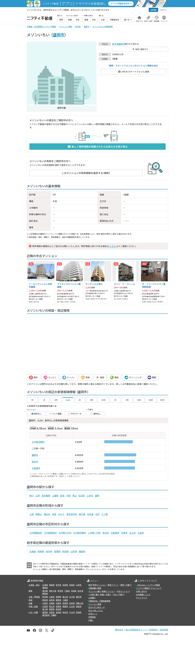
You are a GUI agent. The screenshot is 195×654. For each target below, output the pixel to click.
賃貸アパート (113, 585)
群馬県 (45, 593)
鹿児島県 (46, 615)
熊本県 (65, 612)
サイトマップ (141, 597)
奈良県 (72, 603)
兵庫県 (52, 603)
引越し (91, 620)
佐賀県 (52, 612)
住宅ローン (92, 613)
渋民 (68, 495)
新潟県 (45, 596)
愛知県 (45, 600)
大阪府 (45, 603)
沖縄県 (53, 615)
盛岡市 (58, 34)
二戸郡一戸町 (94, 532)
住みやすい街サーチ (96, 607)
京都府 (58, 603)
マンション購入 (94, 591)
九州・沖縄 (33, 612)
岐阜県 (52, 600)
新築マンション (108, 591)
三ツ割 (104, 514)
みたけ (61, 514)
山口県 (72, 606)
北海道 (32, 551)
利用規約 (153, 630)
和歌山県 (79, 603)
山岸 (37, 495)
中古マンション (123, 591)
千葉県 (67, 590)
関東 (30, 590)
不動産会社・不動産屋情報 (99, 601)
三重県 (65, 600)
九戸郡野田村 (50, 532)
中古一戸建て (118, 594)
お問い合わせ (141, 591)
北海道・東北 (34, 585)
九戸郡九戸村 (65, 532)
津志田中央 (71, 514)
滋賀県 (65, 603)
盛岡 (97, 495)
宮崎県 (78, 612)
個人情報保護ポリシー (136, 630)
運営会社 (119, 630)
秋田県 (65, 551)
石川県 (72, 596)
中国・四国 (33, 606)
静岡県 (58, 600)
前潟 (62, 495)
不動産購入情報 (94, 588)
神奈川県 (52, 590)
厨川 (31, 495)
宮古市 (35, 461)
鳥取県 (58, 606)
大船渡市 (36, 468)
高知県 (58, 609)
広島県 (45, 606)
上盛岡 (55, 495)
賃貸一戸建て (125, 585)
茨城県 (73, 590)
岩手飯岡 (46, 495)
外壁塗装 (92, 617)
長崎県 (58, 612)
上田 (31, 514)
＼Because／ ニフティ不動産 (148, 585)
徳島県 (78, 606)
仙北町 (81, 495)
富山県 (65, 596)
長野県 (58, 596)
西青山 (38, 514)
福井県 (78, 596)
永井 (97, 514)
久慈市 (141, 532)
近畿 (30, 603)
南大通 (82, 514)
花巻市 (124, 532)
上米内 (90, 495)
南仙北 (47, 514)
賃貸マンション (99, 585)
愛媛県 (52, 609)
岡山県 (52, 606)
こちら (112, 246)
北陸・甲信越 (34, 596)
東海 (30, 600)
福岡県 (45, 612)
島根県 (65, 606)
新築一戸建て (105, 594)
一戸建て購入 (93, 594)
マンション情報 (94, 604)
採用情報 (164, 630)
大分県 (72, 612)
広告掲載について (143, 594)
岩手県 (115, 43)
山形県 (74, 551)
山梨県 (52, 596)
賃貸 (90, 585)
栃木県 (80, 590)
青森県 (41, 551)
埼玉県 (60, 590)
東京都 (45, 590)
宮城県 (57, 551)
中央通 (90, 514)
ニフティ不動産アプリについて (148, 588)
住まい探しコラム (95, 610)
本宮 (54, 514)
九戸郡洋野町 (38, 441)
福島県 (82, 551)
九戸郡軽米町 (35, 532)
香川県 (45, 609)
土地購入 (92, 597)
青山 (74, 495)
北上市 (132, 532)
